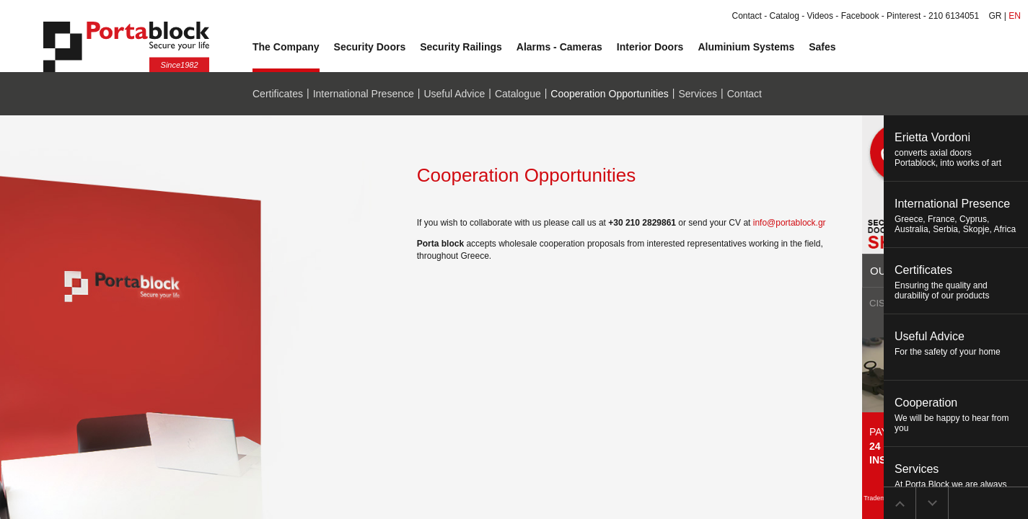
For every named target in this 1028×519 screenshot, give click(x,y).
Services (697, 93)
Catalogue (518, 93)
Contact (746, 16)
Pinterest (904, 16)
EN (1015, 16)
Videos (820, 16)
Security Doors (370, 47)
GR (995, 16)
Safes (822, 47)
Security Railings (461, 47)
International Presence (363, 93)
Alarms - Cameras (559, 47)
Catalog (784, 16)
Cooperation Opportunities (609, 93)
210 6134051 (953, 16)
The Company (286, 47)
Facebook (860, 16)
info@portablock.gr (789, 223)
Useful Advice (454, 93)
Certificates (277, 93)
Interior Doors (650, 47)
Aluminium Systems (746, 47)
